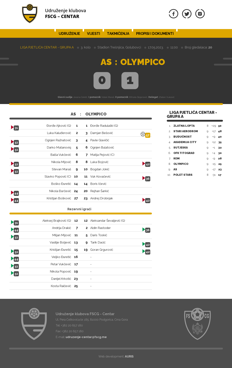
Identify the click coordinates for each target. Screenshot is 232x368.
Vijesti (93, 33)
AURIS (129, 356)
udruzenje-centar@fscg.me (86, 337)
